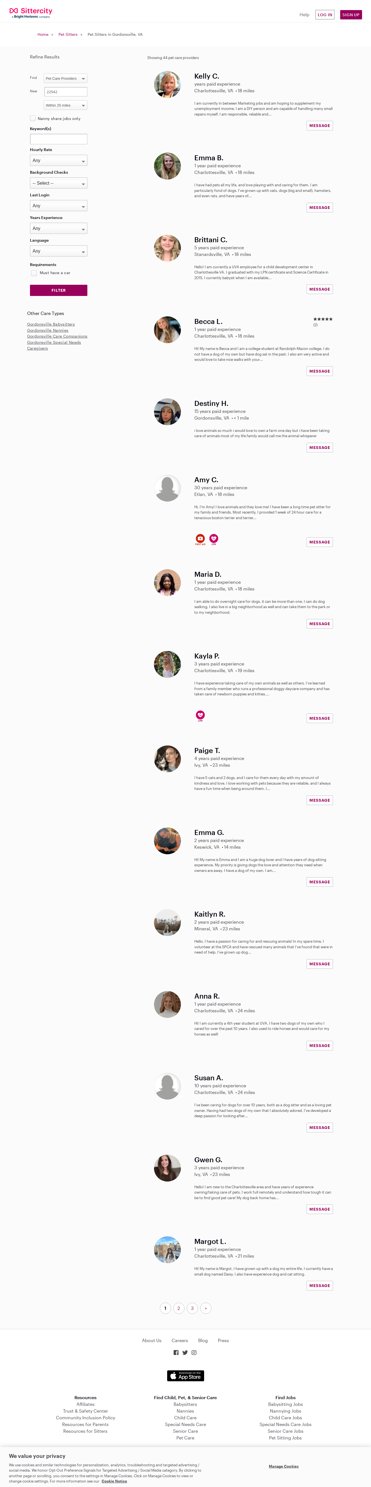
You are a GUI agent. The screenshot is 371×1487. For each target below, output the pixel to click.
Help (304, 14)
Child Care (185, 1417)
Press (223, 1340)
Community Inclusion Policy (85, 1417)
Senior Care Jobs (286, 1431)
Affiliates (85, 1404)
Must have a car (55, 272)
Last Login (40, 194)
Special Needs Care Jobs (286, 1424)
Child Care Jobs (285, 1417)
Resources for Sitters (85, 1431)
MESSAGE (319, 125)
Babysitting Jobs (285, 1404)
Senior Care (185, 1431)
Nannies (185, 1410)
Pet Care (185, 1437)
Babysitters (185, 1404)
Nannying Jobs (285, 1410)
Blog (203, 1340)
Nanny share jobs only (59, 118)
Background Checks (49, 172)
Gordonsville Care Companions (57, 336)
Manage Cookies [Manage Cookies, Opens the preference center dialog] (284, 1466)
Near (34, 91)
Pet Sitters (68, 34)
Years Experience (46, 217)
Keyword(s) (40, 128)
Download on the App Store (185, 1375)
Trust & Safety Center (85, 1410)
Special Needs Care (185, 1424)
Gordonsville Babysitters (51, 324)
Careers (180, 1340)
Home (43, 34)
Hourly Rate (41, 149)
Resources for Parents (85, 1424)
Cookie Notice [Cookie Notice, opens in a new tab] (114, 1481)
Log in (325, 14)
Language (39, 240)
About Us (152, 1340)
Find (33, 77)
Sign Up (351, 14)
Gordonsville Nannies (48, 330)
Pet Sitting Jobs (285, 1437)
